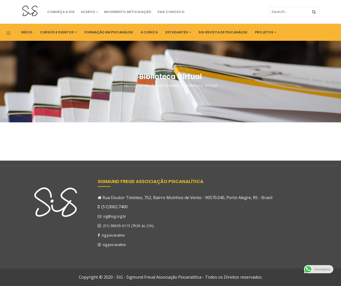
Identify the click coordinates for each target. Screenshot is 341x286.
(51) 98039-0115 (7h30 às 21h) (128, 225)
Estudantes (178, 32)
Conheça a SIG (61, 11)
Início (26, 32)
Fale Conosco (171, 11)
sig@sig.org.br (112, 216)
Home (130, 85)
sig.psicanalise (111, 235)
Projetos (265, 32)
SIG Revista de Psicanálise (222, 32)
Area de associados (159, 85)
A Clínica (149, 32)
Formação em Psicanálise (108, 32)
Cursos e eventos (58, 32)
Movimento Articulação (127, 11)
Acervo (89, 11)
